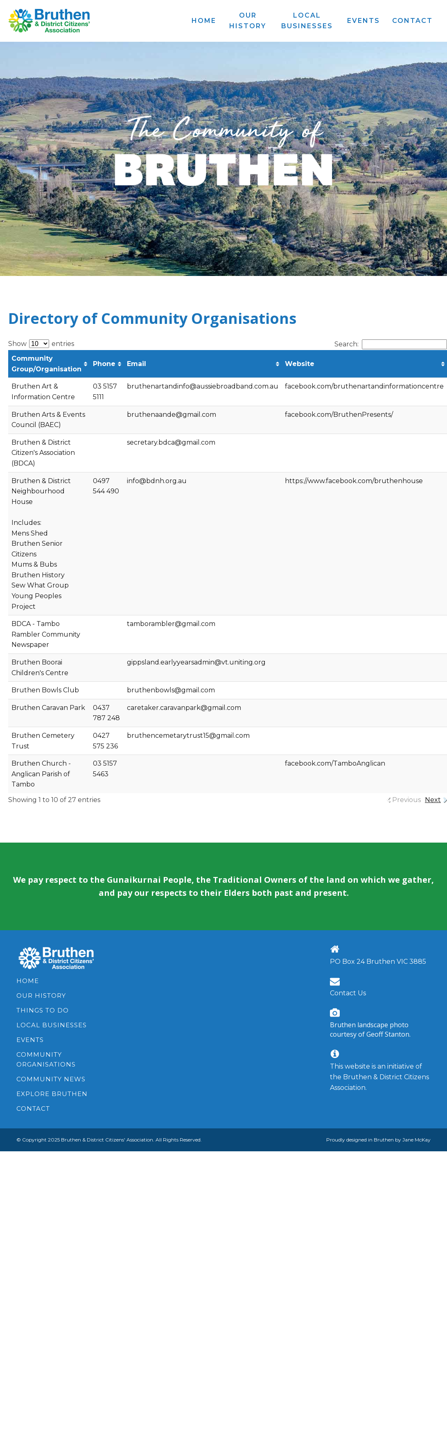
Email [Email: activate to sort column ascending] (136, 364)
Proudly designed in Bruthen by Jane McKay (378, 1140)
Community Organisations (46, 1059)
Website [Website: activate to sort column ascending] (299, 364)
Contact (33, 1108)
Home (27, 981)
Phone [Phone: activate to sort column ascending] (104, 364)
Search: (390, 344)
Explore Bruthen (52, 1094)
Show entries (41, 344)
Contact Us (348, 993)
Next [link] (433, 800)
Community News (51, 1079)
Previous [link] (406, 800)
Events (30, 1040)
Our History (41, 995)
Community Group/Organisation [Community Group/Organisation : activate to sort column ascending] (46, 364)
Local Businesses (51, 1025)
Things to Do (42, 1010)
